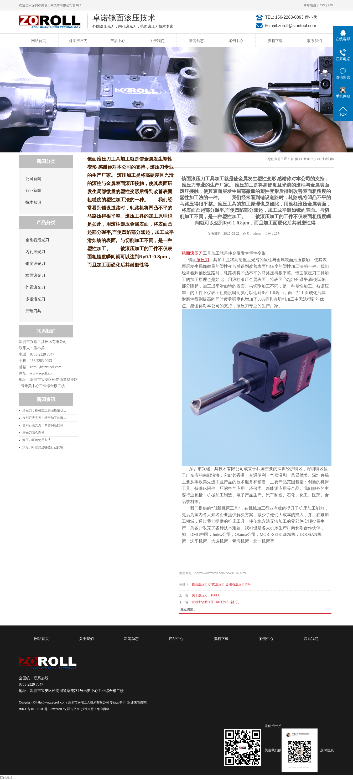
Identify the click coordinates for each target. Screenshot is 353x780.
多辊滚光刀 (35, 299)
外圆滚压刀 (78, 41)
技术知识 (33, 202)
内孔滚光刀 (35, 252)
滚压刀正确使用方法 (36, 440)
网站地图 (309, 5)
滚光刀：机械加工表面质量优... (44, 410)
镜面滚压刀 (199, 584)
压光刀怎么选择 (33, 432)
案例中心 (236, 41)
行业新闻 (33, 190)
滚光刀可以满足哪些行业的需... (44, 447)
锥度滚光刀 (35, 263)
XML (331, 5)
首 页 (294, 159)
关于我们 (157, 41)
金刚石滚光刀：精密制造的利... (44, 425)
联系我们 (314, 41)
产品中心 (117, 41)
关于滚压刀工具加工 (206, 595)
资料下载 (275, 41)
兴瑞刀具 (33, 311)
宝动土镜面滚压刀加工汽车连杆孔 (215, 602)
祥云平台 (73, 709)
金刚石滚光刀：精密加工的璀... (44, 418)
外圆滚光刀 (35, 287)
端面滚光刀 (35, 275)
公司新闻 (33, 179)
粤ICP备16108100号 (33, 709)
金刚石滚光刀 (37, 240)
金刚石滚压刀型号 (238, 584)
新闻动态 (196, 41)
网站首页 (38, 41)
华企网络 (103, 709)
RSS (322, 5)
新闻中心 (309, 159)
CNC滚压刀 (216, 584)
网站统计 (6, 777)
